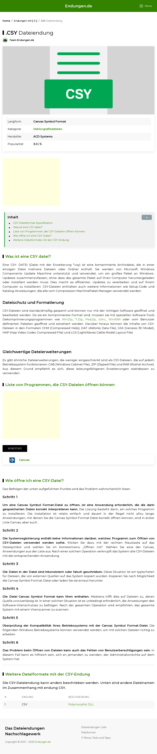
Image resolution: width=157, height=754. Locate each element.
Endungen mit (25, 20)
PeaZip (90, 319)
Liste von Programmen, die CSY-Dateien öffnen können (49, 231)
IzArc (102, 319)
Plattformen (88, 732)
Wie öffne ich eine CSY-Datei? (32, 235)
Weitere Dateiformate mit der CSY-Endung (41, 240)
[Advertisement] (31, 182)
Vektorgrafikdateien (47, 129)
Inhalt (13, 217)
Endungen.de (78, 6)
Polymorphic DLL (81, 704)
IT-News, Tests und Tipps (96, 737)
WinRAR (114, 319)
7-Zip (79, 319)
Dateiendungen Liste (94, 727)
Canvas (24, 460)
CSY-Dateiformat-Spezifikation (33, 222)
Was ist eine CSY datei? (28, 227)
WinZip (67, 319)
